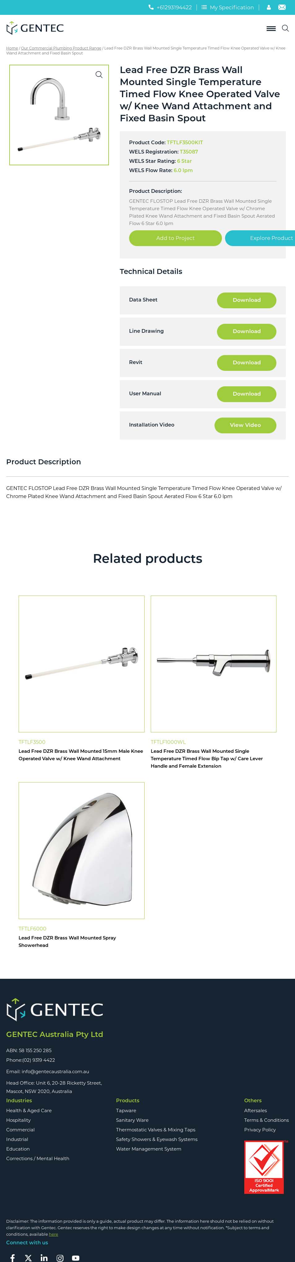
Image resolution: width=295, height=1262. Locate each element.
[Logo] (37, 28)
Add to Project (175, 238)
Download (247, 300)
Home (12, 48)
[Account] (269, 8)
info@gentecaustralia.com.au (55, 1071)
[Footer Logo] (54, 1009)
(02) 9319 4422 (38, 1060)
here (53, 1234)
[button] (99, 74)
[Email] (282, 8)
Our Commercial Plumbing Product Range (61, 48)
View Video (245, 425)
